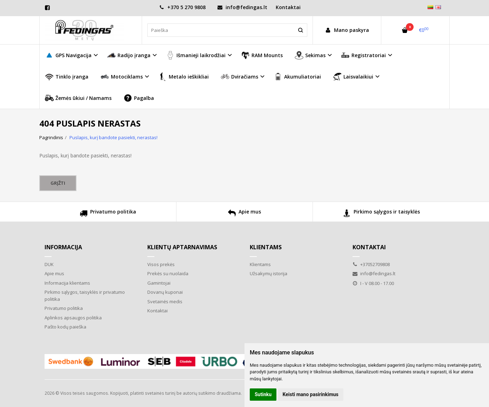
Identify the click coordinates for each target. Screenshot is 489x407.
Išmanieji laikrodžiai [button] (196, 55)
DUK (49, 264)
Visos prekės (161, 264)
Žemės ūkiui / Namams (78, 98)
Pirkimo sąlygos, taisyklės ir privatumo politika (85, 295)
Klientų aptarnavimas (182, 247)
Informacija (63, 247)
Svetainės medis (164, 301)
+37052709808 (371, 264)
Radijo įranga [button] (128, 55)
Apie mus (244, 214)
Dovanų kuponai (165, 292)
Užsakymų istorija (268, 273)
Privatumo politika (108, 214)
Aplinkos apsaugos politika (73, 317)
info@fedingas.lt (242, 7)
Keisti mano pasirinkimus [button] (311, 394)
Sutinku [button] (263, 394)
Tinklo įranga (66, 76)
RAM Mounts (262, 55)
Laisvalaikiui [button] (353, 76)
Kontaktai (288, 7)
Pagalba (138, 98)
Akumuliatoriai (297, 76)
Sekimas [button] (310, 55)
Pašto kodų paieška (65, 327)
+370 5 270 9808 (182, 7)
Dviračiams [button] (239, 76)
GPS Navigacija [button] (68, 55)
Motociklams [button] (121, 76)
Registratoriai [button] (363, 55)
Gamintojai (158, 283)
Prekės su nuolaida (167, 273)
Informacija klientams (67, 283)
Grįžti (58, 183)
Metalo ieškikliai (183, 76)
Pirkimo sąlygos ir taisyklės (381, 214)
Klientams (266, 247)
